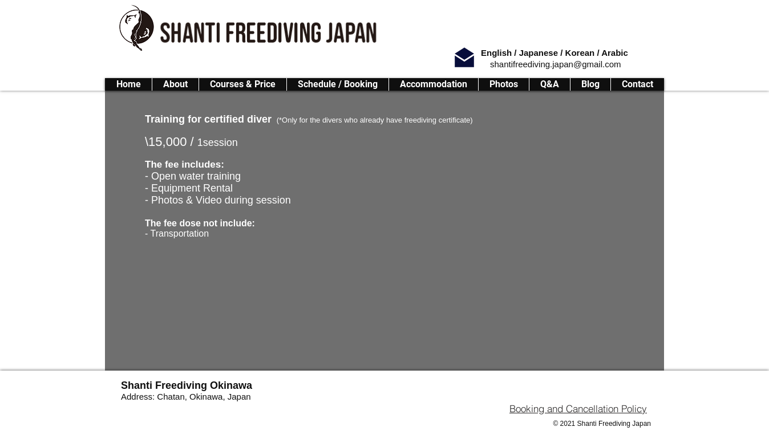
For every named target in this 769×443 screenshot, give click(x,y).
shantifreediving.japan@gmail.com (555, 64)
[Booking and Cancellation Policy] (578, 408)
